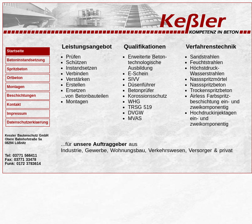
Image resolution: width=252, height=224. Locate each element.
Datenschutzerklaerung (27, 122)
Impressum (17, 113)
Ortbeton (15, 78)
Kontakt (14, 104)
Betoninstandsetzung (26, 60)
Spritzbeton (17, 69)
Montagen (16, 87)
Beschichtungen (21, 95)
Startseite (15, 51)
